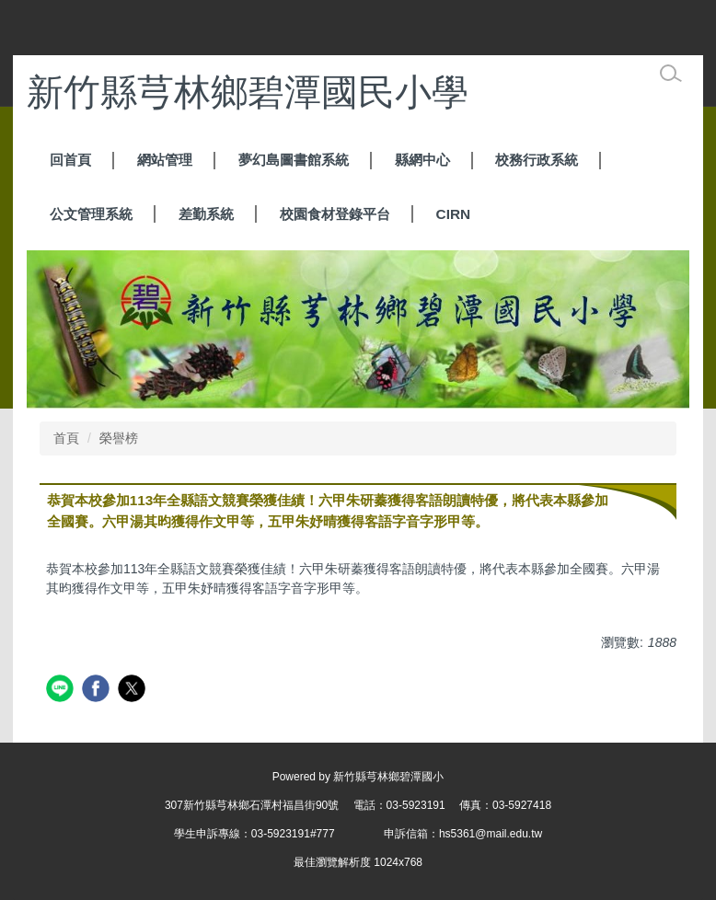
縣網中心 (422, 159)
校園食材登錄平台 (335, 214)
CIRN (453, 214)
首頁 (66, 438)
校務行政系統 (536, 159)
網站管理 (164, 159)
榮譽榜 (118, 438)
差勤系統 (206, 214)
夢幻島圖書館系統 (293, 159)
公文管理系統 (91, 214)
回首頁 (70, 159)
